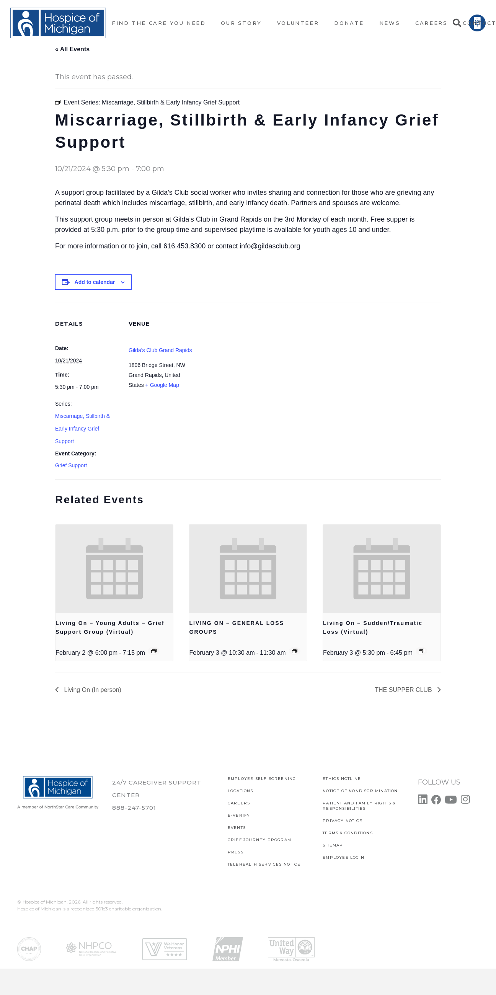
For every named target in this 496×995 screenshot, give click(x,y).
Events (237, 827)
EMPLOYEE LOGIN (343, 857)
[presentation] (114, 569)
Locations (240, 790)
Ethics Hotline (342, 778)
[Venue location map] (242, 355)
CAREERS (239, 803)
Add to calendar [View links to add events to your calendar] (95, 282)
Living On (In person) (91, 690)
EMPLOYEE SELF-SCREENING (262, 778)
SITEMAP (333, 845)
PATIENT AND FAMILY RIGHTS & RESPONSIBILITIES (359, 806)
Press (235, 852)
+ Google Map (162, 385)
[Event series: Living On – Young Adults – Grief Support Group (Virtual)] (154, 651)
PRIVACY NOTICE (342, 820)
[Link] (58, 23)
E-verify (239, 815)
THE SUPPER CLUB (404, 690)
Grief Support (71, 465)
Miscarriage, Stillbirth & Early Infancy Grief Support (82, 428)
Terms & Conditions (348, 832)
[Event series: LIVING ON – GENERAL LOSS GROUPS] (294, 651)
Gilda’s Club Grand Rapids (160, 350)
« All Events (72, 49)
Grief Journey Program (259, 839)
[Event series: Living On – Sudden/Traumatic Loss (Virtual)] (421, 651)
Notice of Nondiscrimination (360, 790)
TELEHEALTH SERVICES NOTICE (264, 864)
